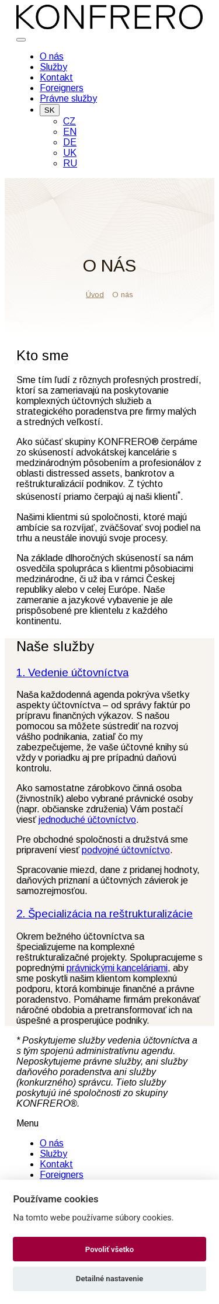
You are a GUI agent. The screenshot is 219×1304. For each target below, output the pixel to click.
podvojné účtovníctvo (126, 850)
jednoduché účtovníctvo (87, 820)
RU (70, 163)
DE (70, 142)
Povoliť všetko (109, 1249)
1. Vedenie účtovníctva (72, 672)
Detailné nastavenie (109, 1278)
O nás (52, 56)
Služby (53, 67)
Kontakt (56, 77)
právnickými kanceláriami (117, 968)
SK (49, 110)
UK (70, 153)
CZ (69, 121)
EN (70, 132)
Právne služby (68, 98)
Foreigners (62, 88)
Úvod (95, 294)
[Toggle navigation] (21, 39)
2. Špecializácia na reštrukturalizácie (104, 913)
